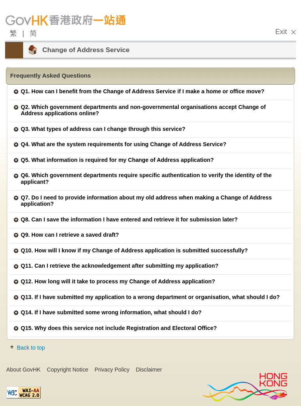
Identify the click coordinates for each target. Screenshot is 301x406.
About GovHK (23, 369)
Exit (281, 32)
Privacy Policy (111, 369)
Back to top (31, 347)
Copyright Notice (68, 369)
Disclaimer (149, 369)
